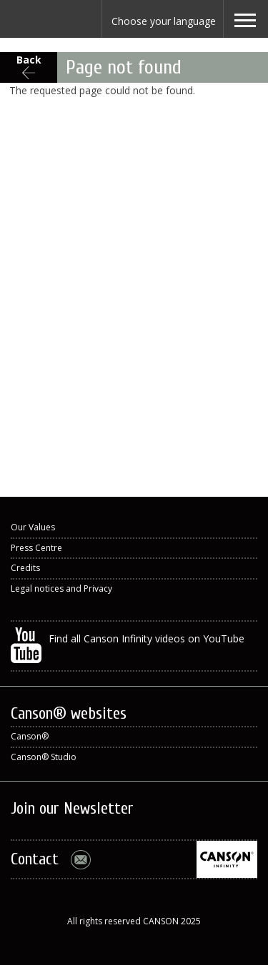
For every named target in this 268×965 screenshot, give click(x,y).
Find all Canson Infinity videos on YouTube (127, 645)
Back (28, 59)
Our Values (33, 527)
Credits (25, 568)
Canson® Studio (43, 757)
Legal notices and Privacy (61, 588)
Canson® (30, 736)
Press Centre (36, 548)
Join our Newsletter (72, 808)
